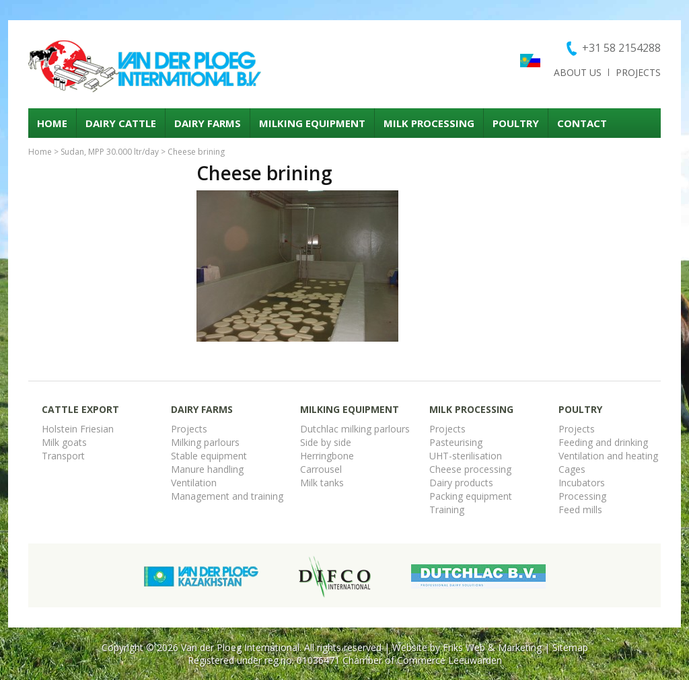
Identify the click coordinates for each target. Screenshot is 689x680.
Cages (571, 469)
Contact (582, 123)
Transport (63, 455)
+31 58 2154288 (621, 47)
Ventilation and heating (608, 455)
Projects (638, 72)
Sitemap (570, 647)
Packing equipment (470, 496)
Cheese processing (470, 469)
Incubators (581, 482)
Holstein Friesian (78, 428)
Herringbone (327, 455)
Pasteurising (455, 442)
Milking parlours (205, 442)
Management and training (227, 496)
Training (446, 509)
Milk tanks (322, 482)
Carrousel (321, 469)
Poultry (516, 123)
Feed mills (580, 509)
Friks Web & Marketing (492, 647)
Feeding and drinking (603, 442)
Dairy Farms (207, 123)
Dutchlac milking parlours (355, 428)
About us (578, 72)
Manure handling (207, 469)
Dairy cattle (120, 123)
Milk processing (429, 123)
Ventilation (194, 482)
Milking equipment (312, 123)
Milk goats (64, 442)
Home (52, 123)
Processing (582, 496)
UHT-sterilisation (465, 455)
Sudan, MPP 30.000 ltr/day (110, 151)
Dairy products (461, 482)
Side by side (325, 442)
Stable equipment (209, 455)
